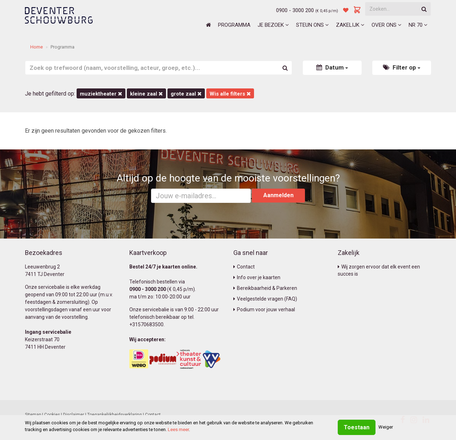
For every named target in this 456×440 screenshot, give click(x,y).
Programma (234, 25)
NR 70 (418, 25)
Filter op (401, 67)
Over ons (386, 25)
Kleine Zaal (146, 94)
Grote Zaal (186, 94)
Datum (332, 67)
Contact (244, 267)
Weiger (385, 427)
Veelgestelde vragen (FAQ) (265, 299)
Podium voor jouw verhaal (264, 309)
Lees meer (178, 429)
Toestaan (356, 427)
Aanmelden (278, 195)
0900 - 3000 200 (295, 10)
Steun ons (312, 25)
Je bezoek (273, 25)
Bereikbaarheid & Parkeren (265, 288)
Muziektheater (101, 94)
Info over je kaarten (256, 277)
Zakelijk (350, 25)
